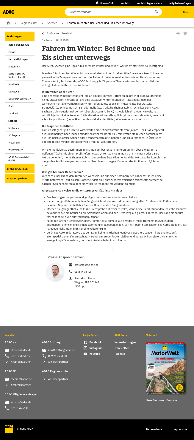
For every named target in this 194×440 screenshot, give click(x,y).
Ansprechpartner (17, 178)
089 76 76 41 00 (57, 356)
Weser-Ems (14, 142)
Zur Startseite (8, 23)
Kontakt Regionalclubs (149, 3)
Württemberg (15, 150)
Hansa (11, 52)
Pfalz (11, 106)
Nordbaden (14, 84)
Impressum (180, 429)
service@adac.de (21, 402)
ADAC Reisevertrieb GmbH (18, 159)
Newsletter (122, 348)
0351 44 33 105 (83, 271)
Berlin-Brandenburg (18, 44)
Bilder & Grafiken (17, 168)
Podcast (120, 354)
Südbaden (13, 128)
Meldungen (14, 36)
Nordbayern (14, 91)
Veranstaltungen (125, 342)
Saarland (13, 113)
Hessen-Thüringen (18, 59)
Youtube (94, 354)
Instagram (95, 348)
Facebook (95, 342)
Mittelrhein (14, 66)
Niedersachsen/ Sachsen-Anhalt (16, 75)
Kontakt (125, 3)
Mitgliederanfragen (180, 3)
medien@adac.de (21, 379)
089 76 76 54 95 (20, 356)
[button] (156, 11)
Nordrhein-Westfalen (19, 99)
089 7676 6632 (19, 408)
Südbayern (14, 135)
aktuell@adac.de (21, 350)
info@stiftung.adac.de (61, 350)
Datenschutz (154, 429)
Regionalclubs (29, 23)
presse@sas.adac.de (86, 265)
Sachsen (52, 23)
